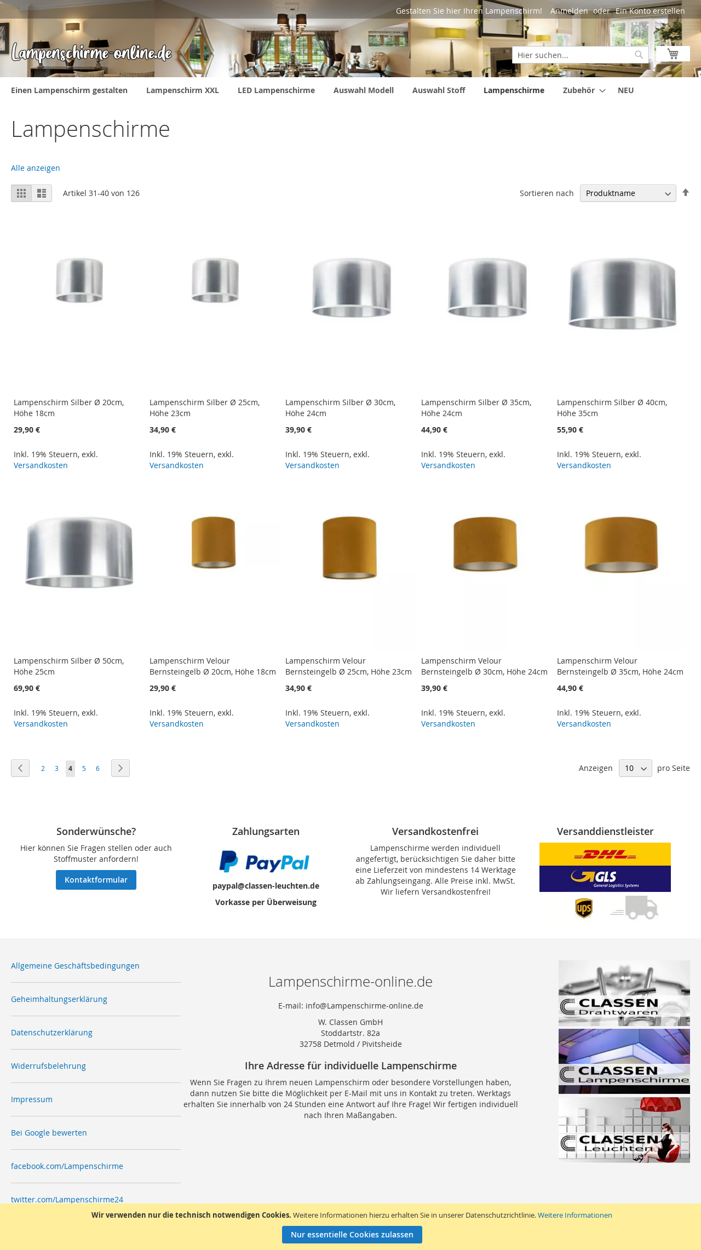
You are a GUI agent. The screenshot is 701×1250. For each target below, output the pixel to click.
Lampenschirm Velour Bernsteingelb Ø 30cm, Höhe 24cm (484, 666)
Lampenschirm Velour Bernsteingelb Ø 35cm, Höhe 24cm (620, 666)
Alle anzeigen (35, 168)
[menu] (350, 90)
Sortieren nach (547, 193)
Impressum (32, 1099)
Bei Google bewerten (49, 1132)
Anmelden (569, 10)
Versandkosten (41, 465)
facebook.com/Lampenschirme (67, 1166)
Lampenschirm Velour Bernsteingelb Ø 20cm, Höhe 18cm (213, 666)
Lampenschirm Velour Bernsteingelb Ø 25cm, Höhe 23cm (348, 666)
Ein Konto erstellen (650, 10)
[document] (352, 1226)
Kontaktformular (96, 879)
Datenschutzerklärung (52, 1032)
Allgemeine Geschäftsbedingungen (75, 965)
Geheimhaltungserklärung (59, 999)
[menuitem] (69, 90)
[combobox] (580, 55)
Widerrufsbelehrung (48, 1066)
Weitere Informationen (575, 1215)
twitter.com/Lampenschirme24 (67, 1199)
